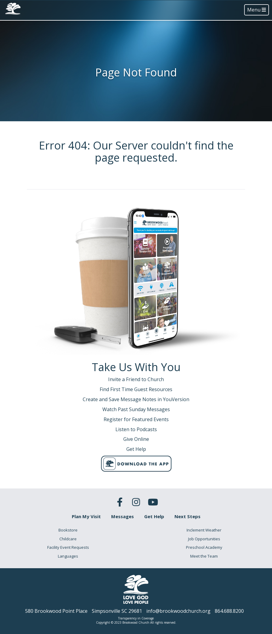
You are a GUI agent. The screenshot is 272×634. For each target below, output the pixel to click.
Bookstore (68, 530)
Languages (68, 556)
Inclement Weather (204, 530)
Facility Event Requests (68, 547)
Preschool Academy (204, 547)
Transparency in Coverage (136, 618)
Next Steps (187, 516)
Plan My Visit (86, 516)
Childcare (68, 539)
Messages (122, 516)
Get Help (154, 516)
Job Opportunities (204, 539)
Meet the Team (204, 556)
